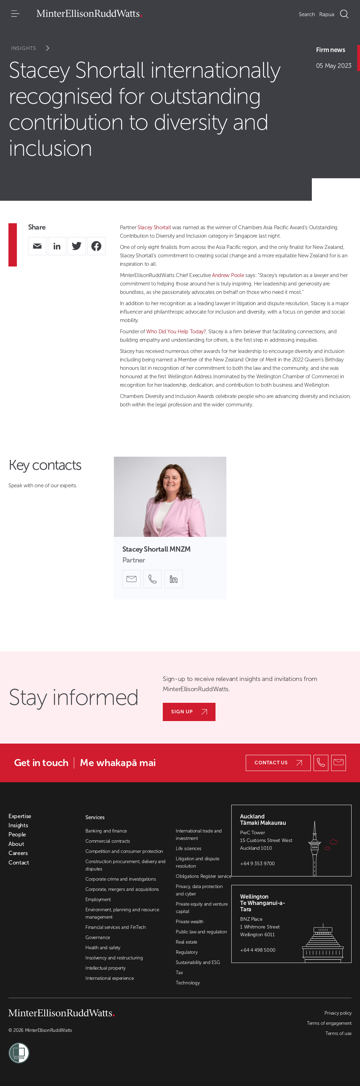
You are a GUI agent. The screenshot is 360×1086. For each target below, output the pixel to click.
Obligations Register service (203, 876)
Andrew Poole (228, 275)
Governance (97, 937)
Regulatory (186, 952)
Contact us (278, 763)
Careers (18, 853)
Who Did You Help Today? (176, 331)
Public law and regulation (201, 931)
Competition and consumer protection (124, 851)
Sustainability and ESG (198, 962)
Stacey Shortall (154, 227)
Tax (179, 972)
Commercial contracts (107, 841)
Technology (187, 982)
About (16, 844)
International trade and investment (199, 834)
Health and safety (102, 947)
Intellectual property (105, 968)
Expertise (19, 816)
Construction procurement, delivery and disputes (125, 865)
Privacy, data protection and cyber (199, 890)
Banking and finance (106, 831)
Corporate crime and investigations (120, 879)
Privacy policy (338, 1013)
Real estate (186, 942)
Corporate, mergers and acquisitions (122, 889)
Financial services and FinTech (115, 927)
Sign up (189, 712)
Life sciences (188, 848)
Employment (98, 899)
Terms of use (339, 1033)
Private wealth (190, 921)
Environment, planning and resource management (122, 913)
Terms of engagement (329, 1023)
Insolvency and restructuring (114, 957)
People (17, 834)
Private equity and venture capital (202, 907)
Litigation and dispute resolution (197, 862)
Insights (35, 48)
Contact (18, 863)
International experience (109, 978)
